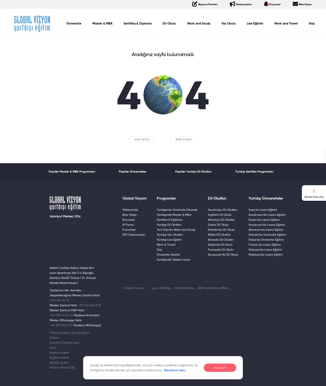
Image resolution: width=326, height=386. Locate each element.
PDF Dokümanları (134, 235)
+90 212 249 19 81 (89, 305)
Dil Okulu (169, 23)
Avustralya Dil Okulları (222, 210)
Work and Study (198, 23)
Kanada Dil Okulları (221, 239)
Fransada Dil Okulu (220, 249)
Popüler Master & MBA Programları (72, 171)
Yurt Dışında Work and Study (176, 230)
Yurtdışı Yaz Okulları (170, 235)
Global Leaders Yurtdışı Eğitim (70, 333)
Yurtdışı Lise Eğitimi (169, 239)
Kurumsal (128, 220)
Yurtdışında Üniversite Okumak (177, 210)
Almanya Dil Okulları (221, 220)
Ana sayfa (142, 139)
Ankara (54, 337)
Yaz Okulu (228, 23)
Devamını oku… (175, 370)
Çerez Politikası (161, 288)
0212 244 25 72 (59, 300)
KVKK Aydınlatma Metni (213, 288)
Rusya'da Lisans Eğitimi (264, 220)
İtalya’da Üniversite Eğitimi (266, 239)
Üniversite (74, 23)
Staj (312, 23)
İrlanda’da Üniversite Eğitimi (267, 235)
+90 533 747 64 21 (61, 315)
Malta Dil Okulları (219, 235)
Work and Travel (286, 23)
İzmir (53, 347)
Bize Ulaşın (183, 139)
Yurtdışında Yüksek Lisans (173, 259)
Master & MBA (102, 23)
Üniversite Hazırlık (168, 254)
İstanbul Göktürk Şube (64, 342)
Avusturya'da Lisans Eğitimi (267, 225)
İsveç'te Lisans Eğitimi (263, 210)
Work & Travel (166, 244)
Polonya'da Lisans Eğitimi (265, 249)
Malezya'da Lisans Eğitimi (266, 254)
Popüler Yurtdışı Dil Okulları (193, 171)
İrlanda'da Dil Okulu (221, 230)
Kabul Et (220, 368)
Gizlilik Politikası (184, 288)
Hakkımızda (130, 210)
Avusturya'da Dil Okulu (223, 254)
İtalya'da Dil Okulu (220, 244)
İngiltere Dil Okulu (219, 215)
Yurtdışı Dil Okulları (169, 225)
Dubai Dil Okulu (218, 225)
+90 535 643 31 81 (61, 325)
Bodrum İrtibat (59, 352)
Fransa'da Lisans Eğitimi (265, 244)
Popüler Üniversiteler (132, 171)
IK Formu (128, 225)
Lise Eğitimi (255, 23)
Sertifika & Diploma (137, 23)
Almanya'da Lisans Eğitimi (266, 230)
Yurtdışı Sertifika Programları (254, 171)
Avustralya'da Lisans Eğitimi (267, 215)
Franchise (128, 230)
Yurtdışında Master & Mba (174, 215)
